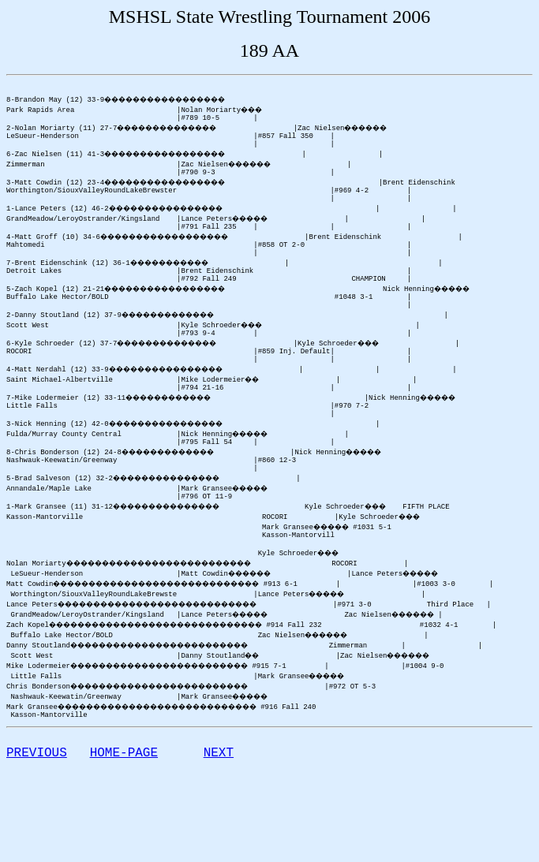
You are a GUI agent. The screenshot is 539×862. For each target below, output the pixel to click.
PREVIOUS (36, 821)
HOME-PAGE (124, 821)
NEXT (219, 821)
